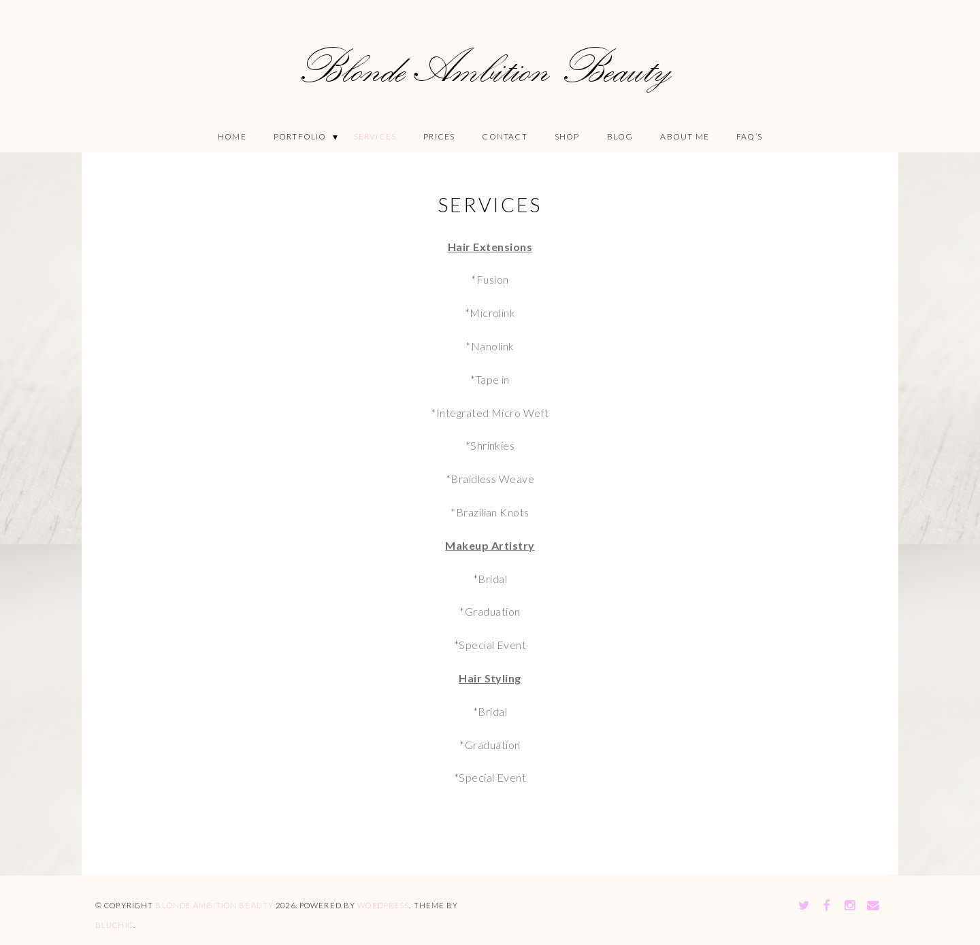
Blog (620, 136)
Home (232, 136)
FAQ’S (749, 136)
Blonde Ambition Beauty (214, 905)
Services (375, 136)
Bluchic (114, 925)
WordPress (383, 905)
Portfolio (300, 136)
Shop (567, 136)
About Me (684, 136)
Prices (439, 136)
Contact (504, 136)
